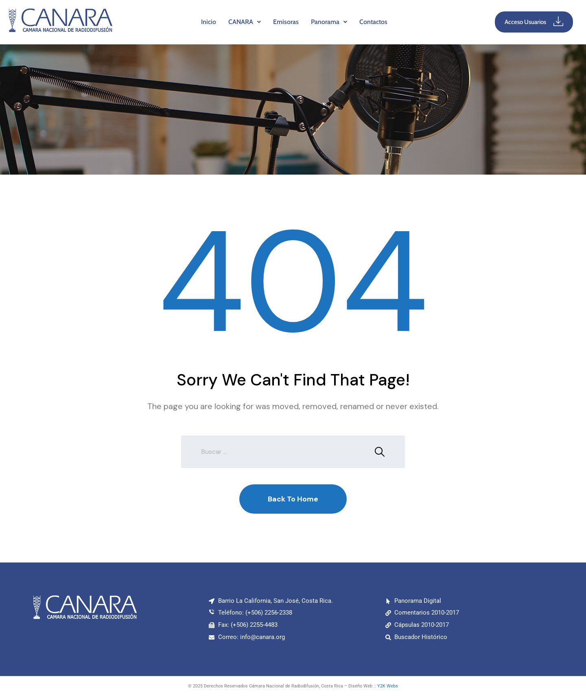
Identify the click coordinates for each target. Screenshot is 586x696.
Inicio (208, 22)
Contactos (373, 22)
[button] (244, 22)
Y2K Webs (387, 686)
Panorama (329, 22)
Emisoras (286, 22)
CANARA (244, 22)
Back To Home (293, 499)
